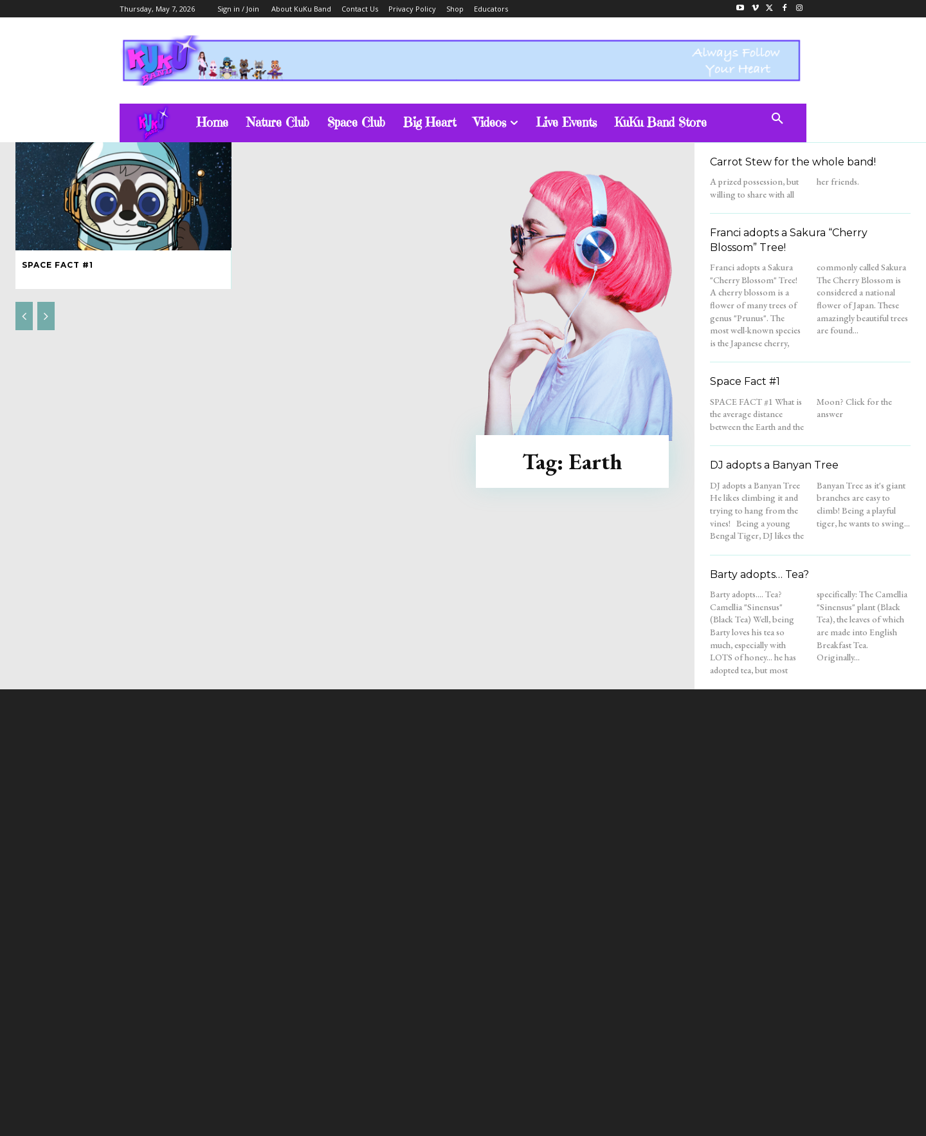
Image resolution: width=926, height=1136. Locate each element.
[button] (777, 119)
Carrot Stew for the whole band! (793, 162)
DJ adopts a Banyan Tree (774, 465)
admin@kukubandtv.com (488, 1013)
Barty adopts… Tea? (759, 574)
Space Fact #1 (57, 265)
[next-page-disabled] (46, 316)
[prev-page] (24, 316)
